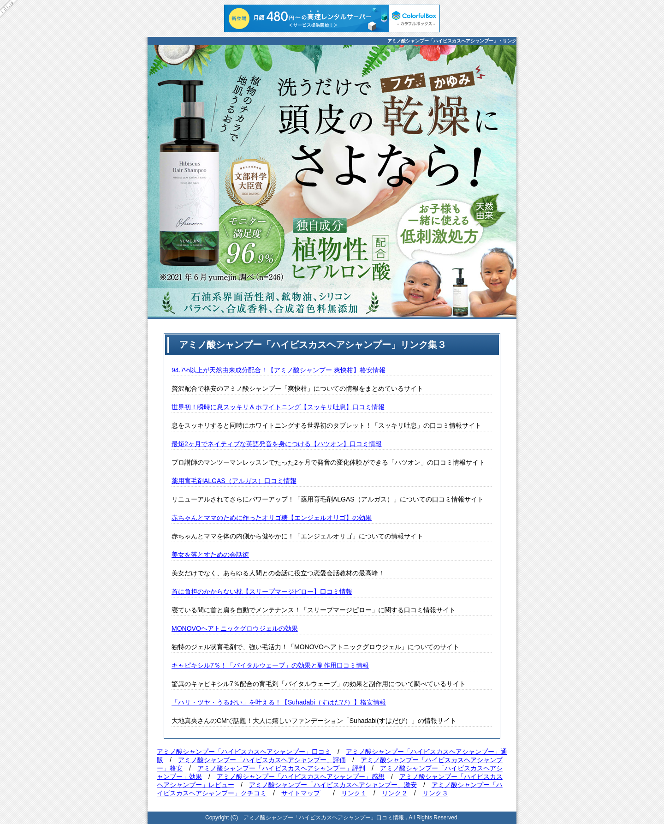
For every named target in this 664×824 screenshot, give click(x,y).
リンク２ (395, 793)
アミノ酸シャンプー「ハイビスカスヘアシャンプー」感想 (301, 776)
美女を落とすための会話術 (210, 554)
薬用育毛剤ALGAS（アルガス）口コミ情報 (234, 480)
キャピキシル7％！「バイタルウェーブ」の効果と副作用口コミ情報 (270, 665)
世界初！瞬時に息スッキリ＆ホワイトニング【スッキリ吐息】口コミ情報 (278, 407)
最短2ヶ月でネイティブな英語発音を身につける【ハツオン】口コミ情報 (277, 444)
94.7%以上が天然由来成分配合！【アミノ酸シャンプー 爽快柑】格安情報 (278, 370)
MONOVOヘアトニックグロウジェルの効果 (235, 628)
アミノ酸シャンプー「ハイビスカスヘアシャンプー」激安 (333, 784)
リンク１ (354, 793)
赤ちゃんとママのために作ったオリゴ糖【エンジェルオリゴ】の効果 (272, 517)
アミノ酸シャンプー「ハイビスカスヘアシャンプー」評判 (281, 768)
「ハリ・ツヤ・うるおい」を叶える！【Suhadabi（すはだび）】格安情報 (279, 702)
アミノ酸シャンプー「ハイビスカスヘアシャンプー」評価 (262, 760)
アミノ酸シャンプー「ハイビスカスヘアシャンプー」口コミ (244, 751)
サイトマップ (300, 793)
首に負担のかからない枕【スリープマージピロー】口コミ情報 (262, 591)
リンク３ (435, 793)
